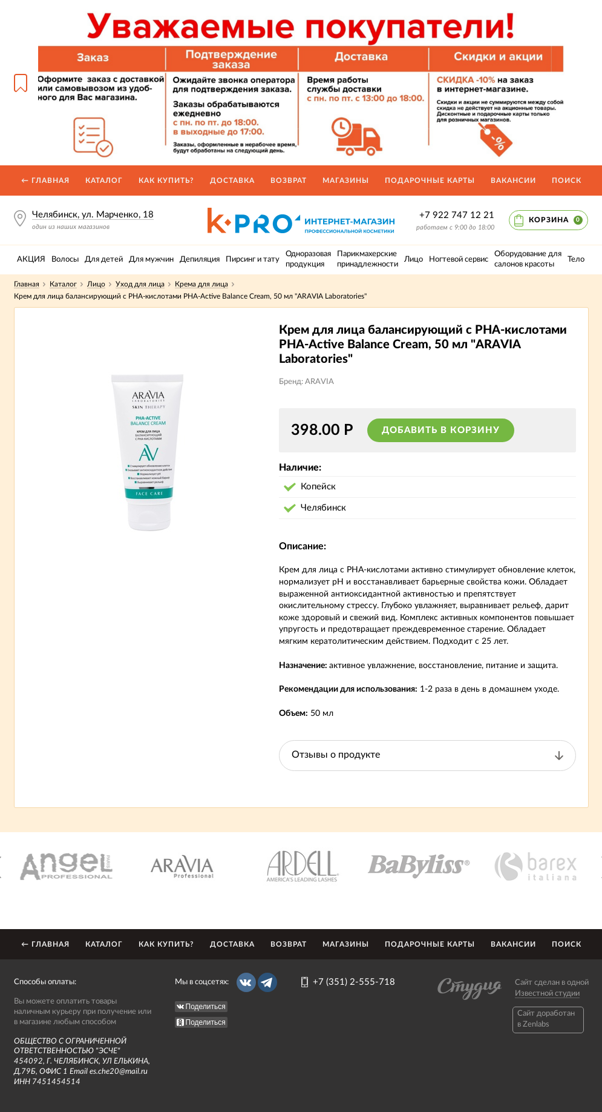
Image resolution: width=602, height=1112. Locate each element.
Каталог (104, 180)
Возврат (288, 180)
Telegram (267, 982)
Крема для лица (201, 284)
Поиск (566, 180)
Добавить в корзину (441, 430)
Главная (26, 284)
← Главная (45, 180)
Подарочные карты (430, 180)
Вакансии (513, 180)
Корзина (556, 220)
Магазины (345, 180)
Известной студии (547, 994)
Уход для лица (140, 284)
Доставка (232, 180)
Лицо (96, 284)
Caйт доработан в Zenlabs (546, 1019)
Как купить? (166, 180)
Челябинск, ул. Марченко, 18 (93, 214)
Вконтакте (246, 982)
